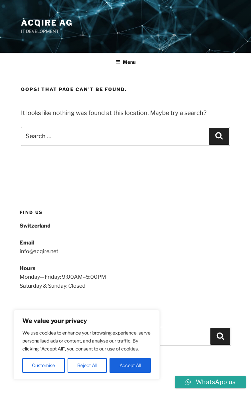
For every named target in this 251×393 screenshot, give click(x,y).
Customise (43, 365)
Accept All (130, 365)
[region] (86, 345)
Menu (125, 62)
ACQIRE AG (47, 23)
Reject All (87, 365)
